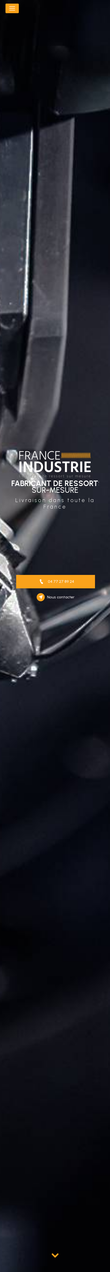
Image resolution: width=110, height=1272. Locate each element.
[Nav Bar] (12, 8)
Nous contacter (56, 597)
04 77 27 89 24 (55, 582)
